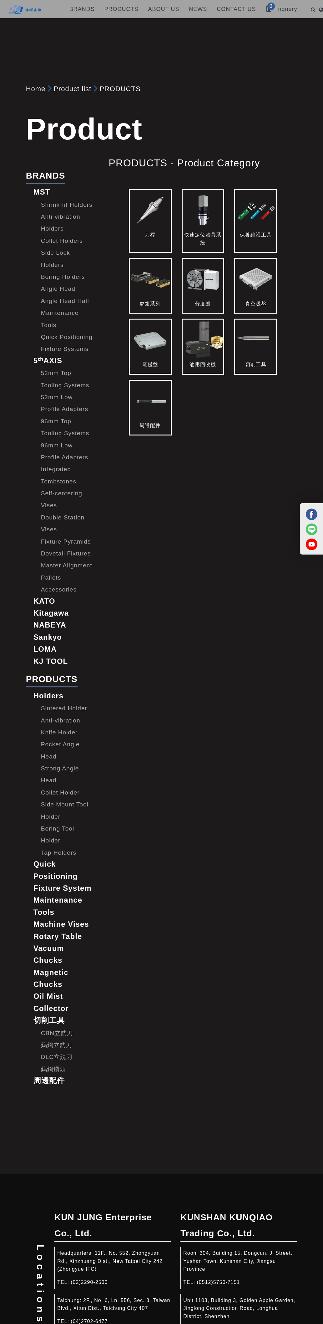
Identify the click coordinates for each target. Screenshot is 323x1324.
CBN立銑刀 (57, 1033)
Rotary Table (57, 936)
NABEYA (49, 625)
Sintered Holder (64, 708)
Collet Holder (60, 792)
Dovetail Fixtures (66, 553)
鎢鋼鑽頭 (53, 1069)
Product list (72, 89)
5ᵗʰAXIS (47, 360)
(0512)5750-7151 (218, 1282)
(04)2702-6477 (89, 1321)
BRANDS (45, 175)
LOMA (45, 649)
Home (36, 89)
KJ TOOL (50, 661)
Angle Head (58, 288)
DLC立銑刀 (57, 1057)
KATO (44, 601)
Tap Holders (58, 852)
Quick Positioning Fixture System (62, 876)
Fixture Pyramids (66, 541)
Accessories (59, 589)
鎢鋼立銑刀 (56, 1045)
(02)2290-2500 (89, 1282)
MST (41, 192)
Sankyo (47, 637)
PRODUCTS (119, 89)
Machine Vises (61, 924)
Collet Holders (62, 240)
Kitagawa (51, 613)
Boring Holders (63, 277)
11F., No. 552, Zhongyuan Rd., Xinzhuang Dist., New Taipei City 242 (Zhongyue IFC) (110, 1261)
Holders (48, 695)
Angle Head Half (65, 301)
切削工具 (49, 1020)
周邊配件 (49, 1080)
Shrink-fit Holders (67, 204)
